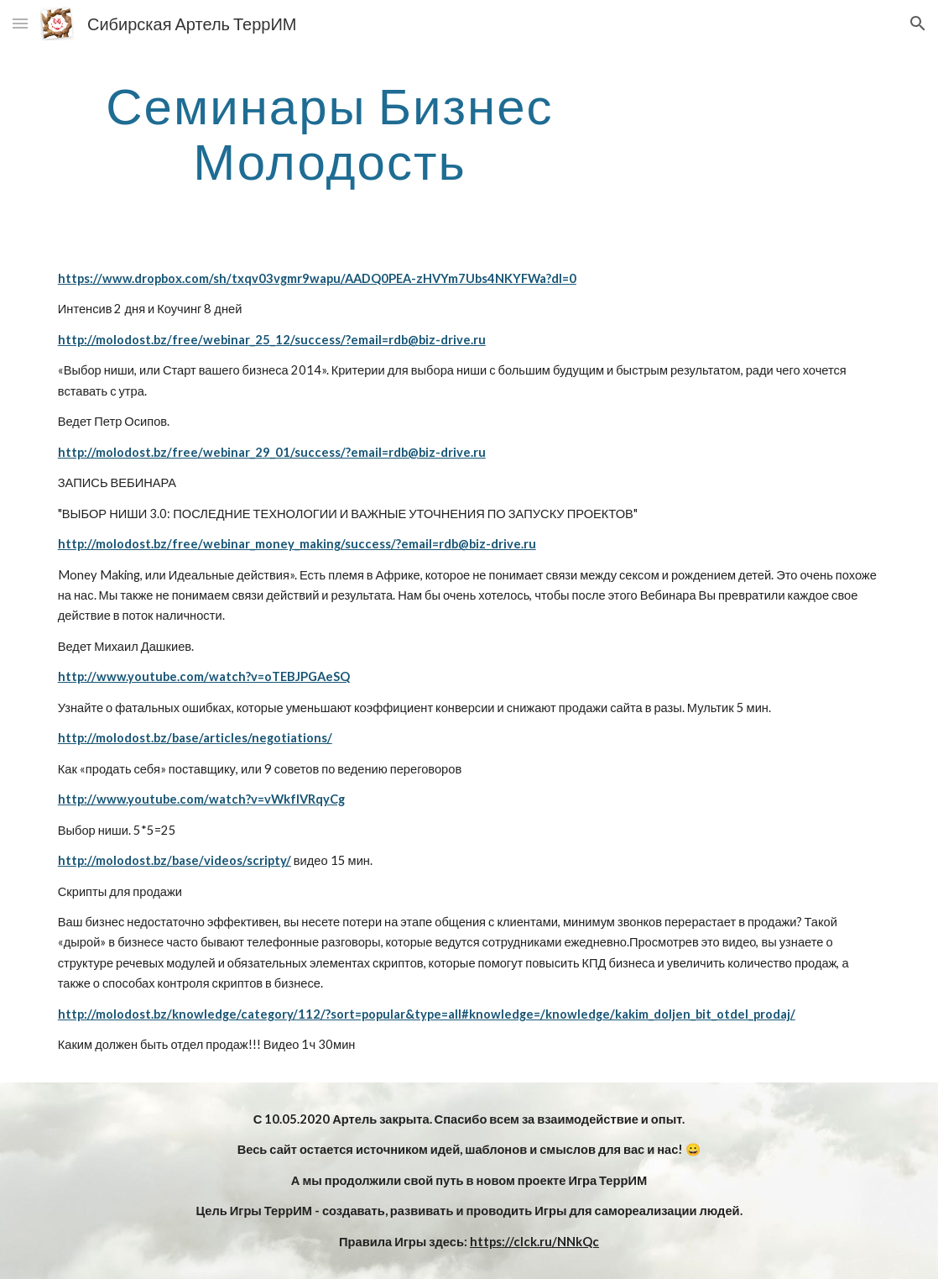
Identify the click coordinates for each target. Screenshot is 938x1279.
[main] (329, 133)
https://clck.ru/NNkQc (534, 1241)
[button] (20, 23)
